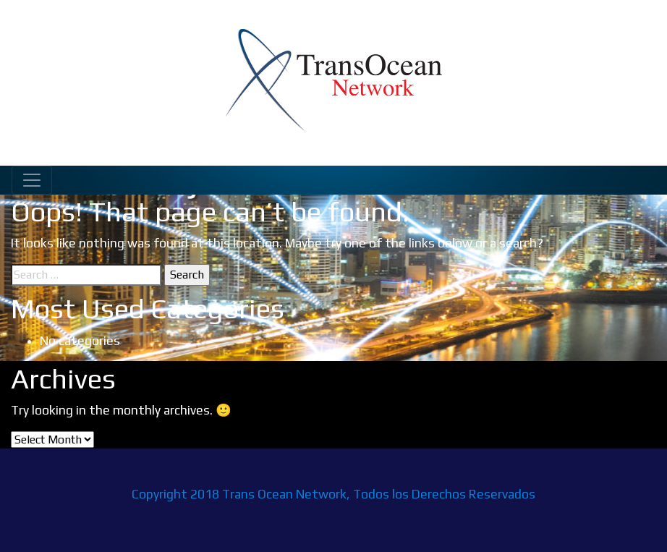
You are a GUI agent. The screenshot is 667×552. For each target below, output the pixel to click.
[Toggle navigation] (32, 180)
